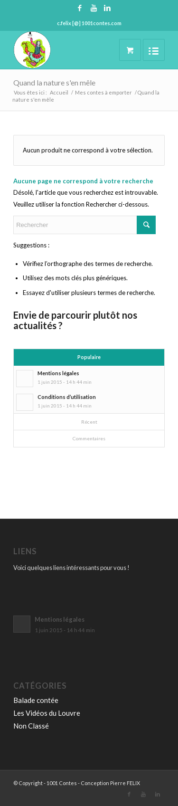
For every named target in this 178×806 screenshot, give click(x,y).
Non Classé (31, 725)
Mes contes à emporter (103, 92)
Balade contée (35, 700)
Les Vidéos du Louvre (46, 713)
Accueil (59, 92)
